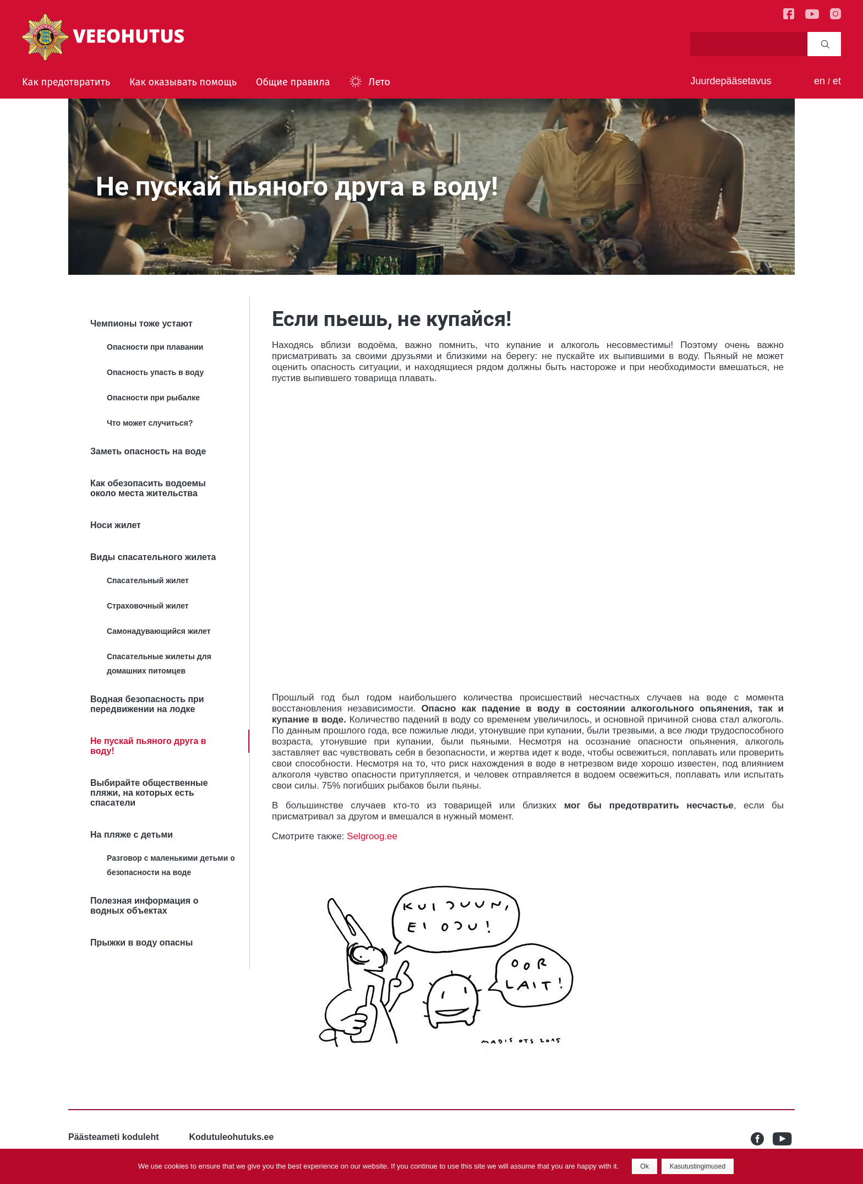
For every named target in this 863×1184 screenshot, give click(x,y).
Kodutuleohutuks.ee (231, 1137)
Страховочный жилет (148, 605)
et (837, 80)
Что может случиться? (150, 423)
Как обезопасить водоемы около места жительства (148, 488)
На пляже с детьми (131, 834)
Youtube (784, 1139)
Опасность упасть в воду (155, 372)
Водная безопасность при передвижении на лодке (147, 704)
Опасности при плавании (155, 347)
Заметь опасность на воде (148, 451)
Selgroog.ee (372, 836)
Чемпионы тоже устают (141, 323)
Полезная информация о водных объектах (144, 905)
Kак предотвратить (66, 82)
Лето (379, 82)
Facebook (762, 1139)
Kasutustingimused (697, 1166)
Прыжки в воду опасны (141, 942)
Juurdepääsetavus (730, 80)
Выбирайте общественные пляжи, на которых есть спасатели (149, 792)
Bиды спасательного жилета (153, 557)
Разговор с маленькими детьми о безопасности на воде (171, 865)
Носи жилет (115, 525)
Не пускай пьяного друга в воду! (148, 746)
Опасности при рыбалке (153, 397)
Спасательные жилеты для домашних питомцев (159, 663)
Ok (644, 1166)
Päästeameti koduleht (113, 1137)
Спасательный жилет (148, 580)
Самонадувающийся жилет (159, 631)
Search (825, 44)
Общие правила (293, 82)
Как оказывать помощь (183, 82)
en (819, 80)
